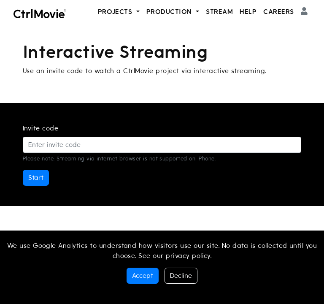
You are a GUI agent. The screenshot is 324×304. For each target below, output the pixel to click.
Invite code (40, 128)
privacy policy (188, 256)
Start (35, 178)
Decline (181, 276)
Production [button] (170, 12)
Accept (142, 276)
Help (248, 12)
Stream (219, 12)
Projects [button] (116, 12)
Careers (278, 12)
